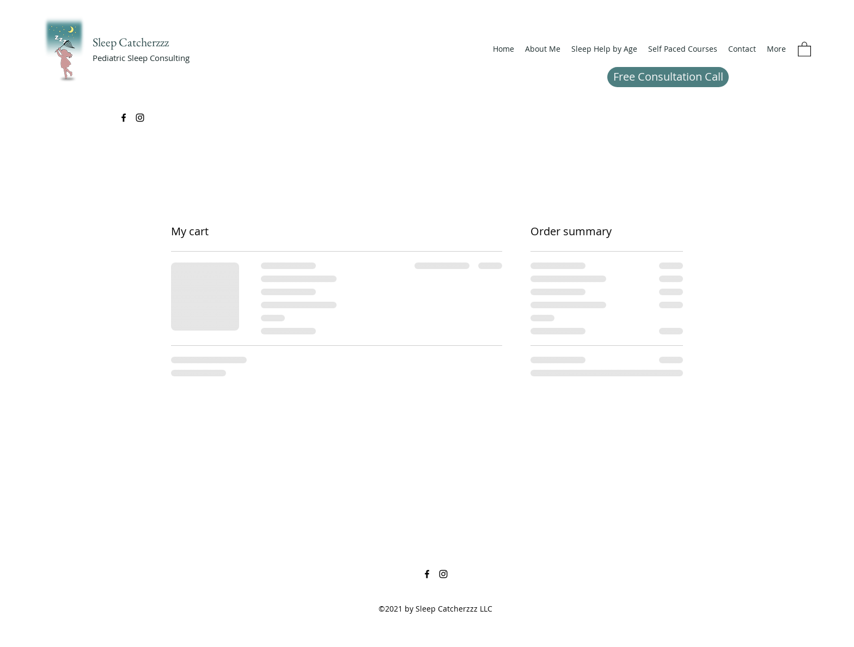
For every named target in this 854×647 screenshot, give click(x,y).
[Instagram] (140, 117)
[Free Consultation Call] (668, 77)
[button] (604, 49)
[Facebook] (123, 117)
